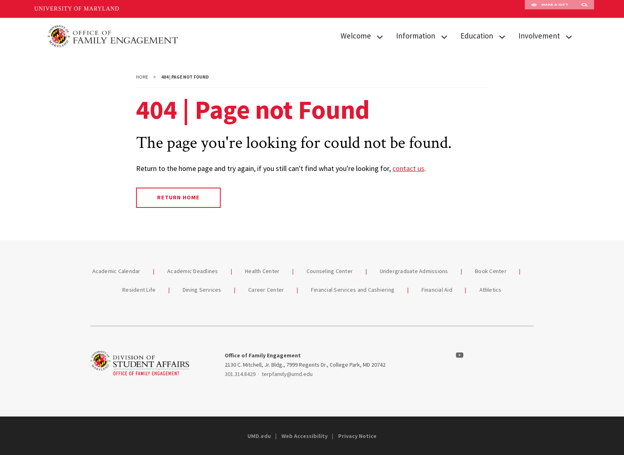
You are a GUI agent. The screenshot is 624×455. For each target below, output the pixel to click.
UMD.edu (259, 436)
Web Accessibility (304, 436)
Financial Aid (438, 289)
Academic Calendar (117, 271)
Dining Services (202, 289)
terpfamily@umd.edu (287, 374)
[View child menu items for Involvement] (569, 36)
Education (476, 36)
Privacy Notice (357, 436)
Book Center (491, 271)
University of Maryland (77, 9)
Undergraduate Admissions (414, 271)
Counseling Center (330, 271)
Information (415, 36)
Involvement (539, 36)
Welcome (356, 36)
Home (142, 77)
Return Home (178, 197)
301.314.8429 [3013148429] (240, 374)
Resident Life (138, 289)
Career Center (266, 289)
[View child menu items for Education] (502, 36)
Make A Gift (550, 9)
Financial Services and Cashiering (352, 289)
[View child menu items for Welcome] (380, 36)
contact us (408, 168)
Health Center (262, 271)
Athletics (490, 289)
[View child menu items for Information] (444, 36)
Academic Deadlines (192, 271)
